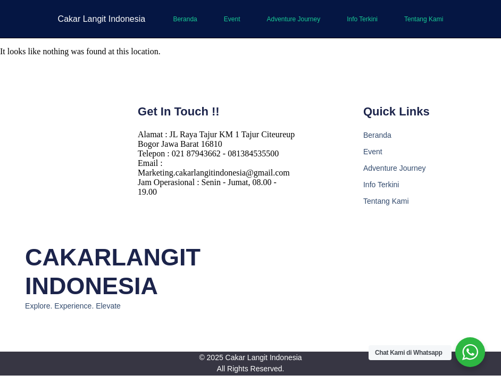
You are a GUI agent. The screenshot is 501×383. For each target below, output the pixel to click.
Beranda (185, 19)
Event (232, 19)
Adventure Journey (293, 19)
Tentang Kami (423, 19)
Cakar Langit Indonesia (102, 18)
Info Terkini (362, 19)
